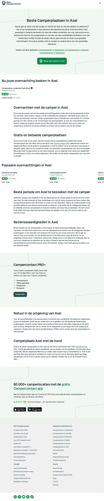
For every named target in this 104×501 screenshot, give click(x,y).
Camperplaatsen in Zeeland (76, 50)
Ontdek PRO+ (20, 294)
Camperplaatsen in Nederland (52, 53)
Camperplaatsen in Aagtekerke (51, 50)
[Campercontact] (12, 3)
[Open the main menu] (100, 3)
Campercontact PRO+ (61, 143)
